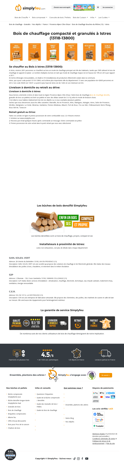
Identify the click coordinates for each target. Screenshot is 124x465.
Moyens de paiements (103, 388)
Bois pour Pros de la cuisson (18, 424)
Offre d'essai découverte (17, 421)
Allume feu (12, 417)
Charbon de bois (14, 428)
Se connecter (108, 7)
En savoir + (106, 375)
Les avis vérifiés (102, 409)
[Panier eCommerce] (98, 7)
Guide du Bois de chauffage (47, 410)
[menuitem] (22, 17)
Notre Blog (69, 418)
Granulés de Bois (14, 407)
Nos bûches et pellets (16, 388)
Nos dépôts (69, 422)
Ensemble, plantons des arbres (76, 405)
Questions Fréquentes (45, 394)
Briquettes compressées (17, 414)
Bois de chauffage (14, 410)
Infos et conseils (43, 388)
